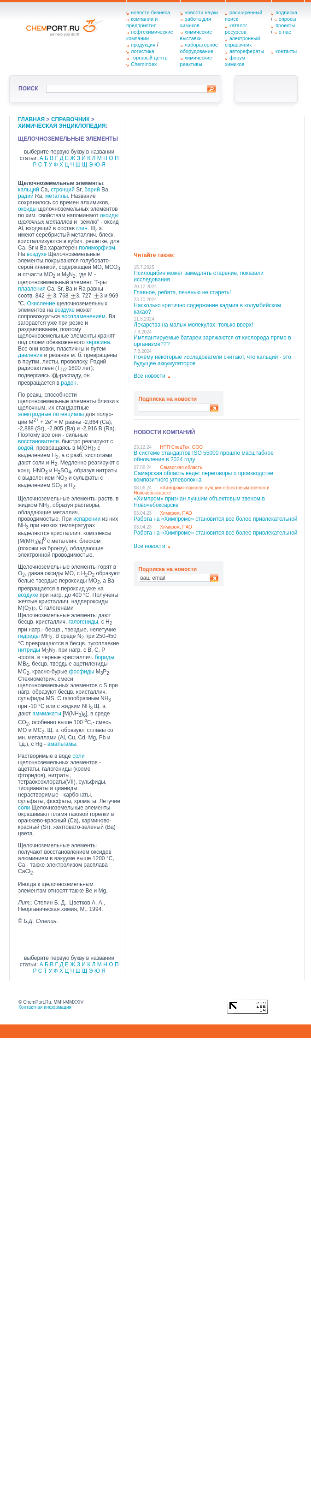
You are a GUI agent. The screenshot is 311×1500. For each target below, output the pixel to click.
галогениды (83, 622)
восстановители (38, 441)
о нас (285, 32)
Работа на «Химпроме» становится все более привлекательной (215, 519)
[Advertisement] (215, 180)
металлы (56, 196)
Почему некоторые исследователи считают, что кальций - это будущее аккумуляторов (212, 360)
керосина (98, 342)
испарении (86, 519)
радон (68, 383)
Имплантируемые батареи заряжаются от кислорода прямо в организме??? (212, 340)
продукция (143, 45)
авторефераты (246, 51)
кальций (28, 189)
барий (92, 189)
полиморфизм (97, 247)
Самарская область (181, 467)
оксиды (27, 209)
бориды (105, 657)
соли (78, 756)
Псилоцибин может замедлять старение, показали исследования (199, 276)
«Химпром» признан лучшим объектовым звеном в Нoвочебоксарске (199, 501)
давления (30, 355)
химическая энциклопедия (62, 126)
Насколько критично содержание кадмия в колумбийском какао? (207, 308)
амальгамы (61, 744)
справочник (70, 119)
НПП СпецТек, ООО (181, 447)
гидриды (29, 636)
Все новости (149, 376)
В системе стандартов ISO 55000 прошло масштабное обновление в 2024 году (204, 456)
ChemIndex (144, 64)
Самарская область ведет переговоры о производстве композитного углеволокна (203, 476)
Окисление (41, 303)
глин (81, 228)
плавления (32, 289)
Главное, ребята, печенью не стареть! (182, 292)
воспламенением (83, 316)
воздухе (37, 254)
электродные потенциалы (51, 414)
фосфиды (81, 671)
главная (31, 119)
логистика (142, 51)
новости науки (201, 12)
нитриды (29, 650)
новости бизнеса (150, 12)
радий (26, 196)
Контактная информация (44, 1007)
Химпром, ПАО (176, 513)
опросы (287, 19)
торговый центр (149, 57)
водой (25, 448)
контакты (286, 51)
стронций (63, 189)
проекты (285, 25)
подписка (286, 12)
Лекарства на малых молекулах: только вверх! (193, 324)
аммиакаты (46, 713)
